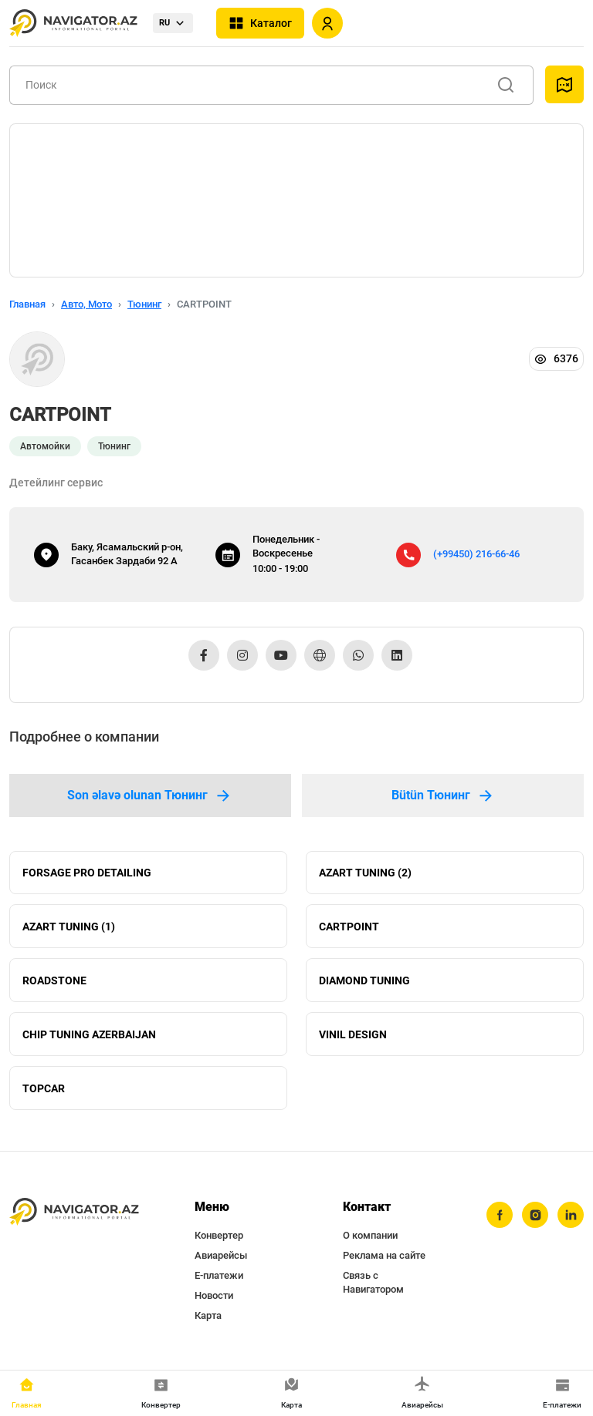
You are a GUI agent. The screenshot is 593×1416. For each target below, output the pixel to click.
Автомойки (45, 446)
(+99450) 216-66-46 (476, 554)
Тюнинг (144, 304)
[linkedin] (570, 1215)
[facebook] (499, 1215)
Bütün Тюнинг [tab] (443, 795)
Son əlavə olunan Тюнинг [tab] (149, 795)
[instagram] (535, 1215)
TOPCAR (43, 1088)
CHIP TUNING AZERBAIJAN (89, 1034)
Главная (27, 304)
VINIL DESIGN (353, 1034)
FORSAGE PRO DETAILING (86, 872)
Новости (214, 1296)
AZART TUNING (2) (365, 872)
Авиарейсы (221, 1256)
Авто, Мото (86, 304)
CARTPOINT (349, 926)
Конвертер (219, 1236)
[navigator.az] (74, 1212)
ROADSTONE (54, 980)
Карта (208, 1316)
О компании (370, 1236)
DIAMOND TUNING (364, 980)
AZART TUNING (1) (68, 926)
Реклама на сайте (384, 1256)
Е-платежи (219, 1276)
